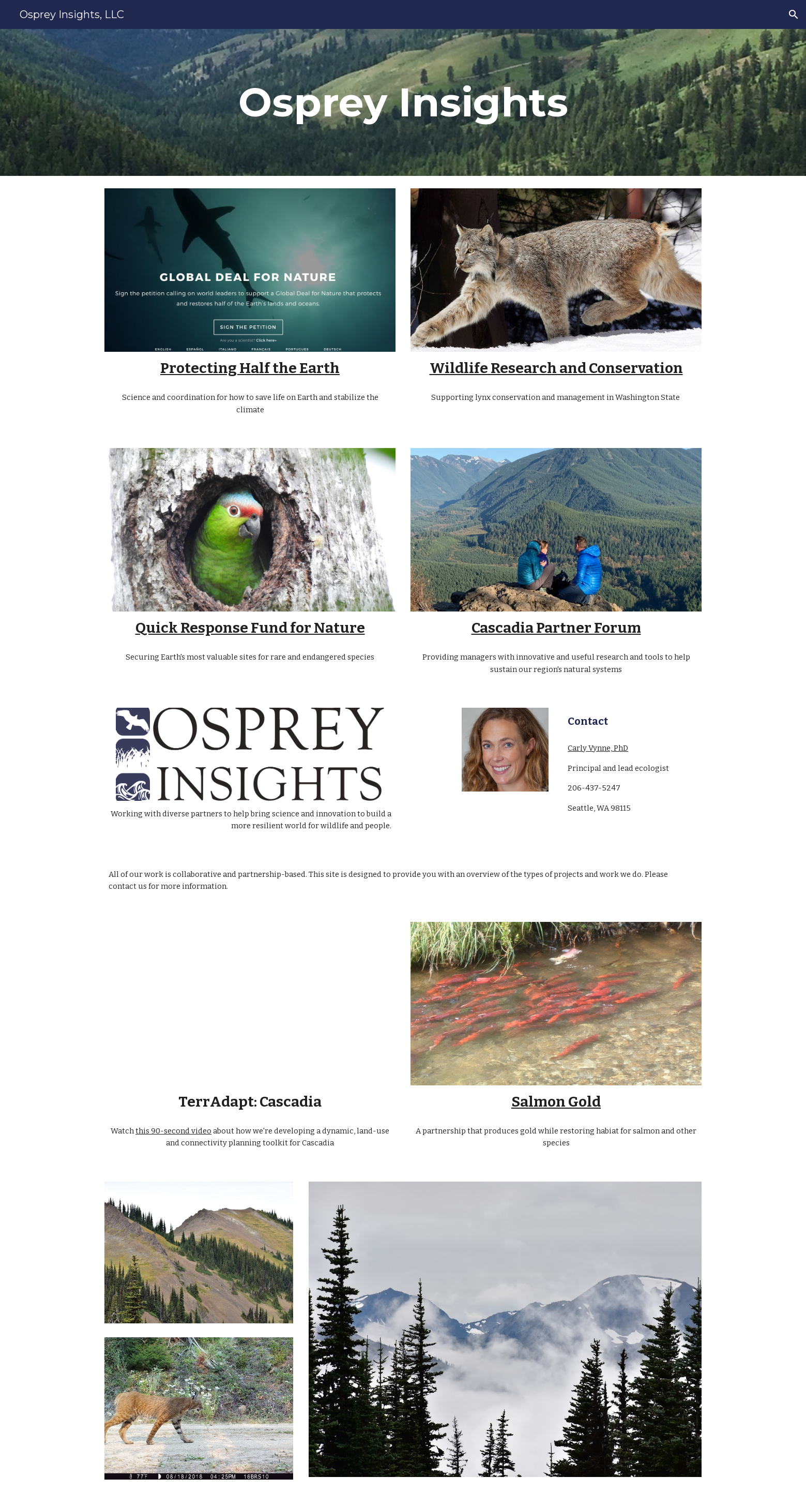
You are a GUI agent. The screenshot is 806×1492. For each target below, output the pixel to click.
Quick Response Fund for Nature (250, 627)
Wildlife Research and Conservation (556, 368)
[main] (402, 102)
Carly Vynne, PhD (598, 748)
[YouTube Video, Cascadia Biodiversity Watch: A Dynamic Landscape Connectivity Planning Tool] (249, 1003)
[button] (793, 14)
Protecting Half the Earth (250, 368)
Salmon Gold (556, 1101)
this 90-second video (173, 1131)
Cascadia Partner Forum (556, 627)
